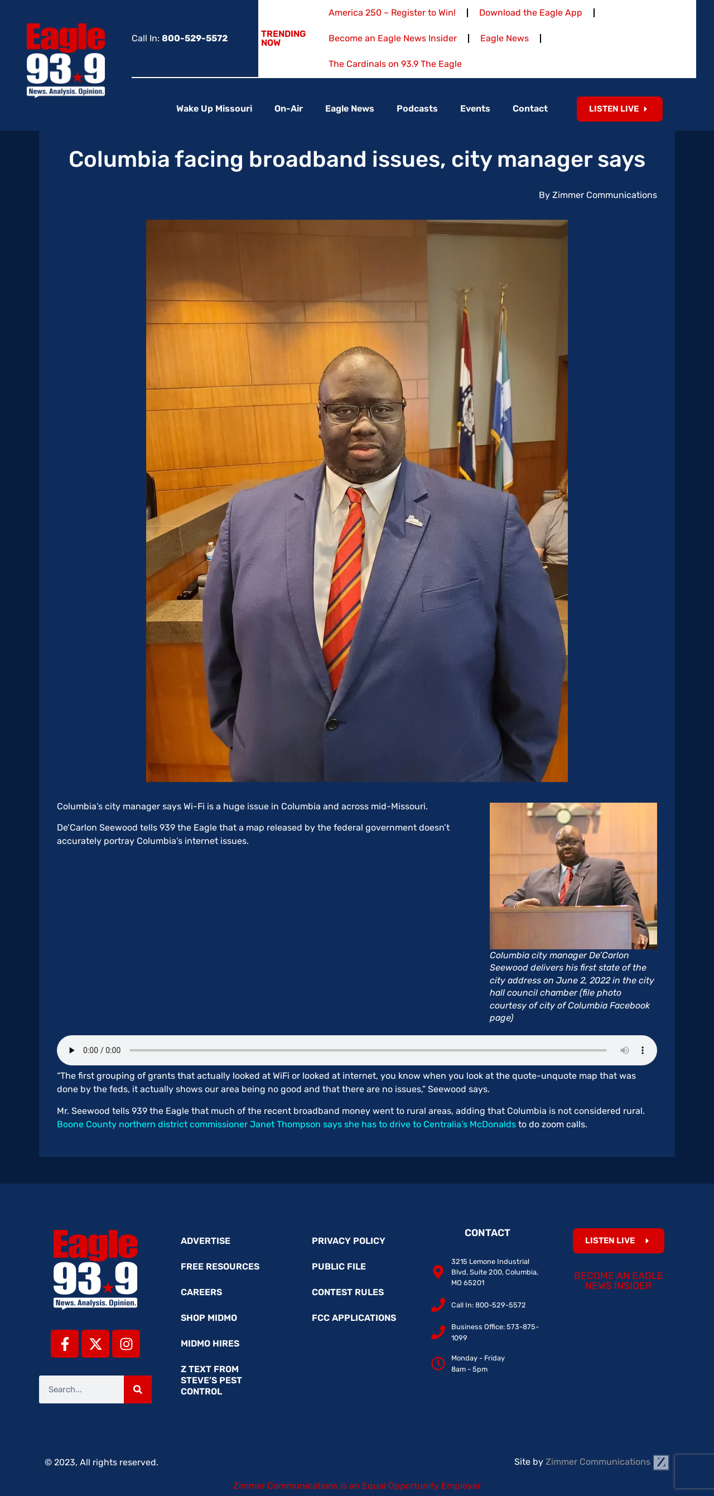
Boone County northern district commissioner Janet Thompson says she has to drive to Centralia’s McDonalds (286, 1124)
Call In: (180, 38)
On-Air (288, 108)
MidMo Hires (210, 1343)
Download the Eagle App (530, 12)
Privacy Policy (348, 1241)
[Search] (138, 1389)
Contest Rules (348, 1292)
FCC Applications (354, 1317)
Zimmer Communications (607, 1461)
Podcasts (417, 108)
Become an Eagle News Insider (393, 38)
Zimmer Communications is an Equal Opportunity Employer (357, 1485)
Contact (530, 108)
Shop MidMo (209, 1317)
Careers (201, 1292)
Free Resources (220, 1266)
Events (475, 108)
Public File (339, 1266)
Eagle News (504, 38)
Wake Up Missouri (214, 108)
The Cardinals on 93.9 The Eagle (395, 64)
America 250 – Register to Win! (392, 12)
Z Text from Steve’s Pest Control (211, 1380)
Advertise (205, 1241)
